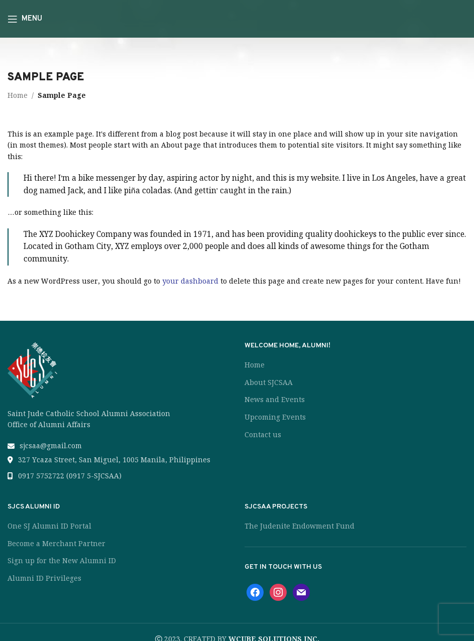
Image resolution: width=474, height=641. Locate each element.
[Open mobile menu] (25, 19)
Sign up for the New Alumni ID (62, 560)
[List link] (118, 445)
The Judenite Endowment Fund (299, 526)
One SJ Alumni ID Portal (49, 526)
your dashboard (190, 281)
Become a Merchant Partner (56, 543)
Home (18, 95)
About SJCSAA (269, 382)
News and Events (275, 399)
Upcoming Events (275, 417)
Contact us (263, 434)
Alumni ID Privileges (44, 578)
